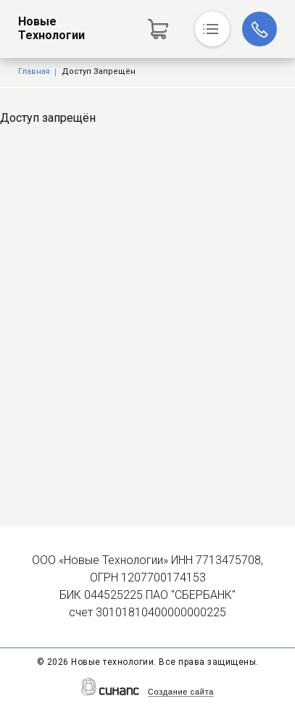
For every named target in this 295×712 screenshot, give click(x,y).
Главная (34, 71)
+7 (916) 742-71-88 (259, 29)
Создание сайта (181, 691)
